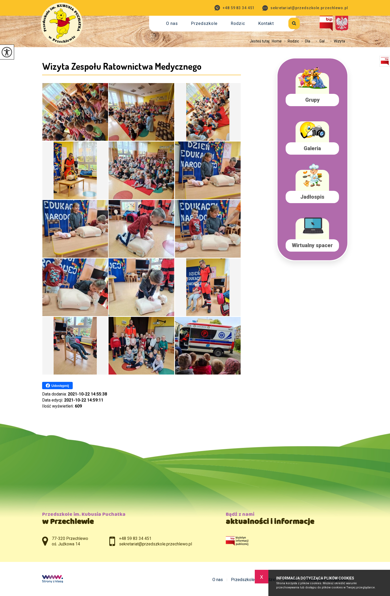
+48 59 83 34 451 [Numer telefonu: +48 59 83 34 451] (135, 538)
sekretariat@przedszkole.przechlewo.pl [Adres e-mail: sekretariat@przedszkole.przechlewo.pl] (155, 543)
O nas (172, 23)
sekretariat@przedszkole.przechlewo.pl (305, 8)
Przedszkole (204, 23)
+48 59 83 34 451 (234, 7)
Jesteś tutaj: (261, 41)
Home (277, 41)
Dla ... (306, 41)
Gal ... (320, 41)
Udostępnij (57, 385)
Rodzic (238, 23)
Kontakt (266, 23)
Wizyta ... (338, 41)
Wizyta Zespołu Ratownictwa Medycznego (121, 66)
